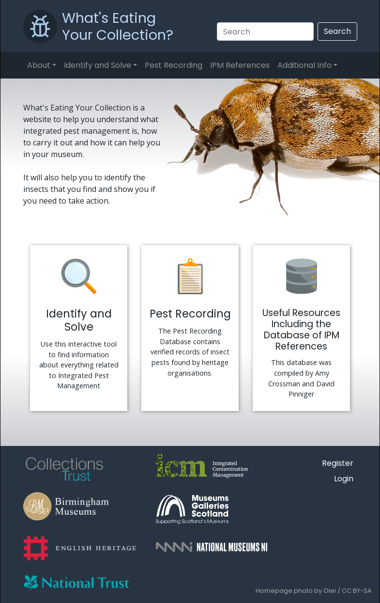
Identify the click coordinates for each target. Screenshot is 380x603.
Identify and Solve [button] (97, 65)
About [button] (38, 65)
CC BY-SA (357, 591)
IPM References (240, 65)
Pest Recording (173, 65)
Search (337, 31)
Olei (329, 591)
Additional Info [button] (304, 65)
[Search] (265, 31)
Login (343, 478)
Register (337, 463)
